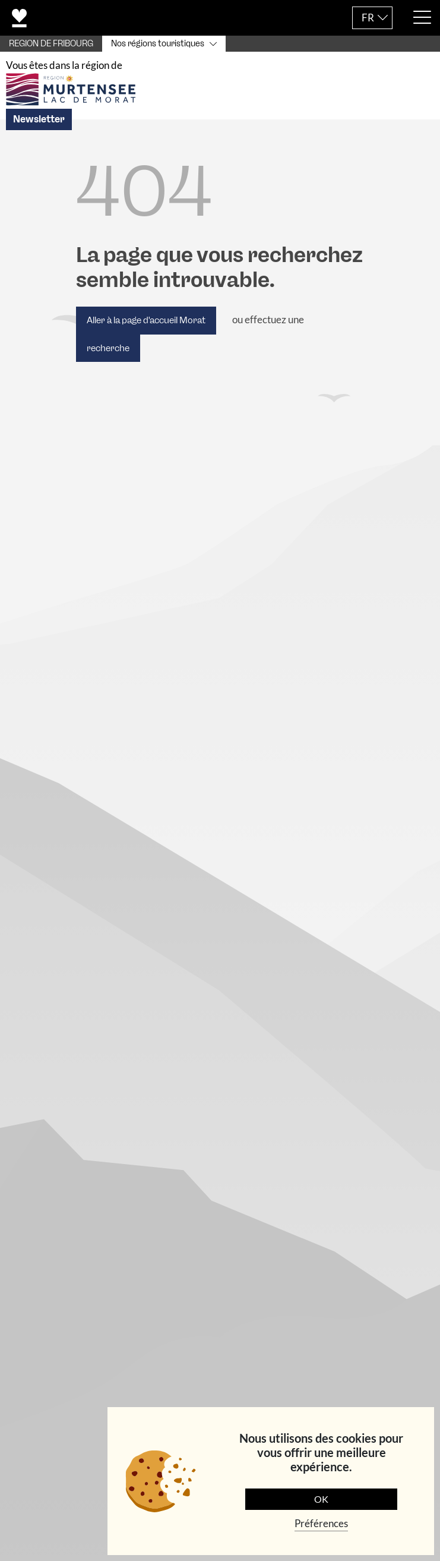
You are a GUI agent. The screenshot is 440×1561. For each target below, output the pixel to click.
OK (321, 1499)
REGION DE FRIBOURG (51, 44)
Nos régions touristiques (157, 44)
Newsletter (39, 127)
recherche (108, 356)
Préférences (321, 1523)
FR (368, 17)
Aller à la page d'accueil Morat (146, 328)
